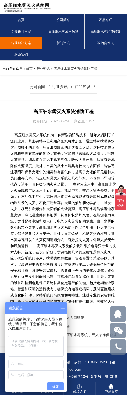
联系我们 (21, 54)
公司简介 (63, 20)
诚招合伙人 (105, 43)
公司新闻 (37, 86)
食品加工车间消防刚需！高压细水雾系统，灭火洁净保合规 (70, 335)
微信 (80, 317)
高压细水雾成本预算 (63, 31)
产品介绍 (105, 20)
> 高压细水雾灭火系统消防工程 (73, 69)
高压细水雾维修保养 (105, 31)
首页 (21, 20)
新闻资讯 (63, 43)
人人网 (71, 317)
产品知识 (82, 86)
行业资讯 (43, 69)
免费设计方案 (21, 31)
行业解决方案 (21, 43)
